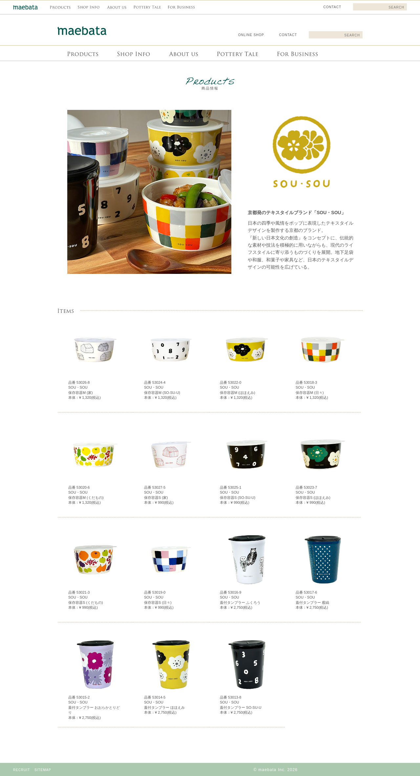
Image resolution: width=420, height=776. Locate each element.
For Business (297, 53)
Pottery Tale (237, 53)
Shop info (133, 53)
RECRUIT (21, 770)
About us (183, 53)
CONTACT (288, 35)
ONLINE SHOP (251, 35)
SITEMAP (42, 770)
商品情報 (82, 53)
